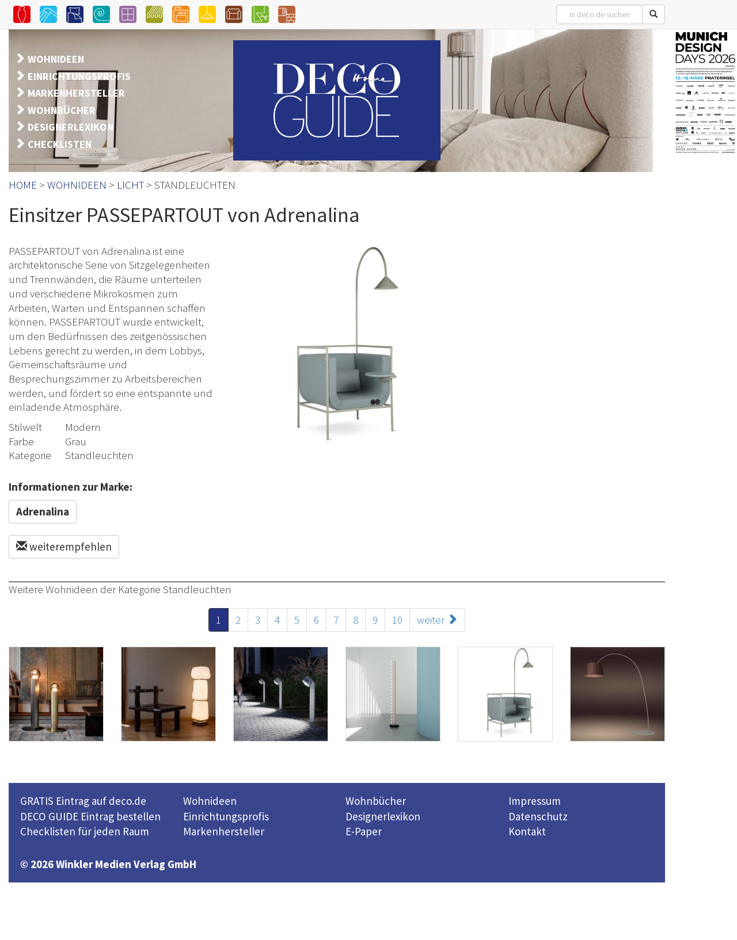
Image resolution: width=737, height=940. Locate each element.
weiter (437, 619)
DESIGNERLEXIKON (70, 126)
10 (397, 619)
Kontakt (527, 831)
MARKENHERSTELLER (76, 93)
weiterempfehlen (64, 546)
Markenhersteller (223, 831)
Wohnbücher (375, 801)
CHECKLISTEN (60, 144)
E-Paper (363, 831)
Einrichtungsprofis (226, 816)
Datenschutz (538, 816)
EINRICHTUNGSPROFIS (79, 76)
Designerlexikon (382, 816)
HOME (23, 185)
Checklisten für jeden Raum (84, 831)
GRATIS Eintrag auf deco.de (83, 801)
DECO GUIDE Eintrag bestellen (90, 816)
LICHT (130, 185)
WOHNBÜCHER (62, 110)
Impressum (534, 801)
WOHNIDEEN (56, 59)
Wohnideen (210, 801)
